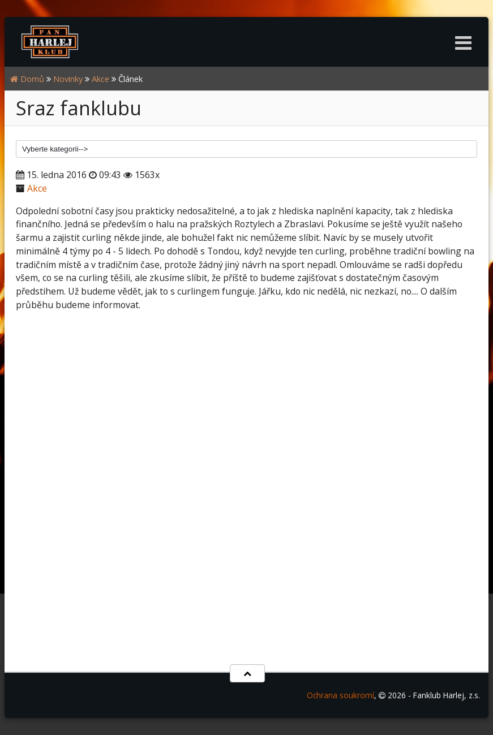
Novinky (68, 78)
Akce (100, 78)
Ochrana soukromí (340, 695)
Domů (27, 78)
